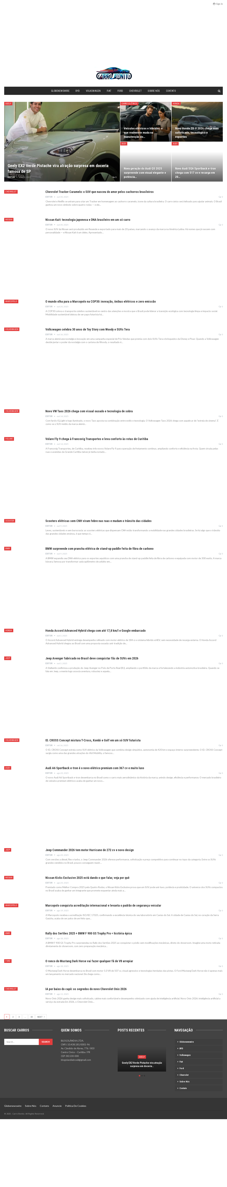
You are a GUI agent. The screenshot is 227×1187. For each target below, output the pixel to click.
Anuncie (57, 1105)
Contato (171, 90)
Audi (124, 143)
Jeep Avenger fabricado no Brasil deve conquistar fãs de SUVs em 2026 (91, 658)
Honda (176, 103)
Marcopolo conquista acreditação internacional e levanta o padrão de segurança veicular (103, 905)
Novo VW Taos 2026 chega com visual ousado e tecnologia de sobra (89, 411)
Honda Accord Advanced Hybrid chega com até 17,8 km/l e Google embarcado (95, 630)
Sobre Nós (154, 90)
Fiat (109, 90)
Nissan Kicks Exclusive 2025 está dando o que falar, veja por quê (87, 878)
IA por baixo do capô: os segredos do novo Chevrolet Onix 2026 (86, 989)
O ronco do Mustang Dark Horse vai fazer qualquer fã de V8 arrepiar (89, 961)
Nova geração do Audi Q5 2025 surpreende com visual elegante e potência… (145, 173)
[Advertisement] (113, 39)
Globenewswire (60, 90)
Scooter (9, 521)
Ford (120, 90)
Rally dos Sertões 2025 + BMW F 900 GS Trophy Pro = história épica (88, 933)
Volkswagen (93, 90)
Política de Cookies (75, 1105)
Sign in (218, 3)
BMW (7, 548)
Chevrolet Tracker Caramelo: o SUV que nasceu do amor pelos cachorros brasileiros (99, 192)
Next (41, 1016)
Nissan (8, 219)
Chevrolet (135, 90)
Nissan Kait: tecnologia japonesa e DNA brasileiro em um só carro (87, 219)
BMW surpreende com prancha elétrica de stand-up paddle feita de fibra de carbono (99, 548)
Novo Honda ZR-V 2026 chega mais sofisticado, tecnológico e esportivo (197, 132)
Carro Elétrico (129, 103)
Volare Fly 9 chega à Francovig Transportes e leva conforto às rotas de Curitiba (96, 439)
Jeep (7, 658)
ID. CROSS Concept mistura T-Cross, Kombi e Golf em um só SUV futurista (93, 740)
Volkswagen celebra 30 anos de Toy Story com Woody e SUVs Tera (87, 329)
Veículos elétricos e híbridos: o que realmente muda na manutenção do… (143, 132)
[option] (142, 1057)
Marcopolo (11, 301)
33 (32, 1017)
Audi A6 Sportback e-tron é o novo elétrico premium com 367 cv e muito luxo (94, 768)
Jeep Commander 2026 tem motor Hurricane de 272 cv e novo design (89, 850)
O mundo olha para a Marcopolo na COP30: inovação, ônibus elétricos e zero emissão (100, 301)
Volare (9, 439)
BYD (78, 90)
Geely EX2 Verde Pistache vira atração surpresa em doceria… (142, 1064)
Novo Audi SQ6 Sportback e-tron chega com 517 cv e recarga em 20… (195, 173)
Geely (8, 103)
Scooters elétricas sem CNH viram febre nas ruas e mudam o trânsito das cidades (98, 521)
